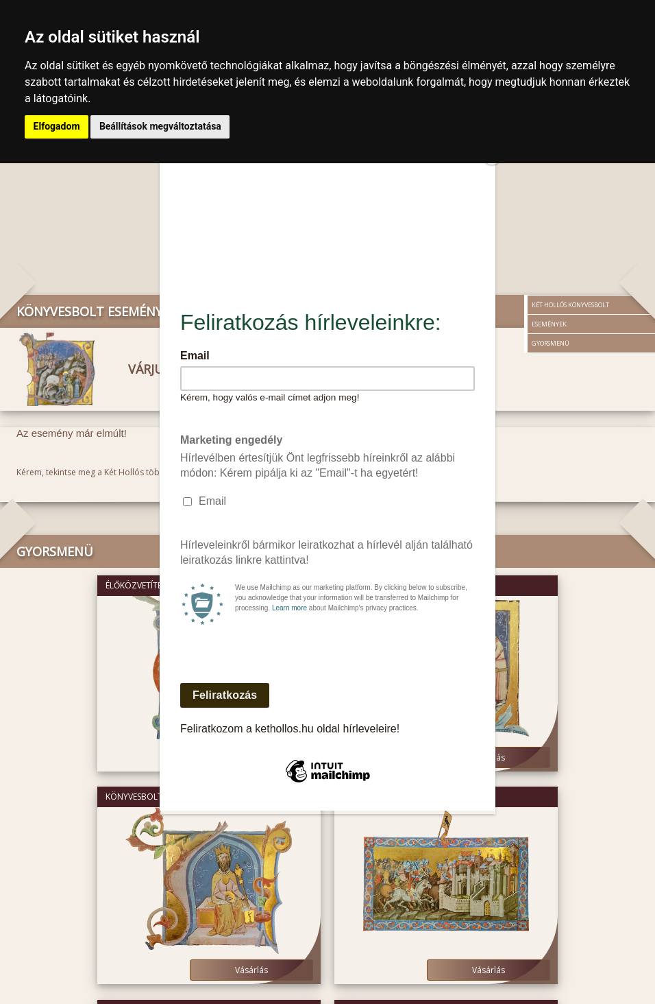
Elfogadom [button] (56, 126)
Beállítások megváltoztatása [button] (159, 126)
